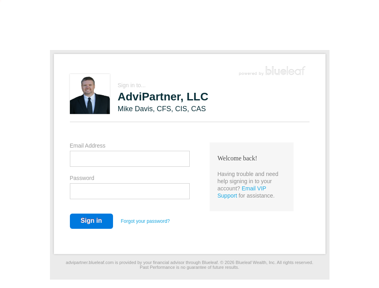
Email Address (87, 145)
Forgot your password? (145, 221)
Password (82, 178)
